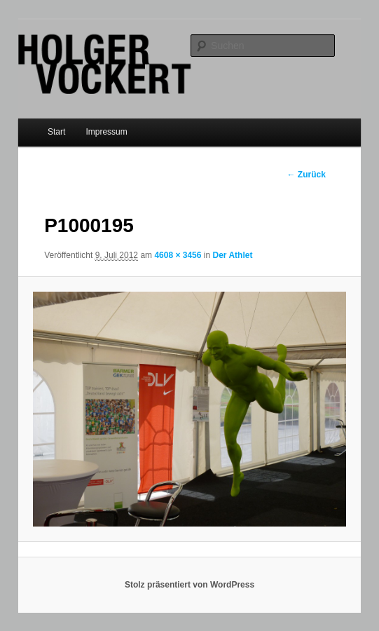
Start (56, 132)
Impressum (106, 132)
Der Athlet (232, 255)
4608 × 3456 (177, 255)
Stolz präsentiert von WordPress (189, 585)
